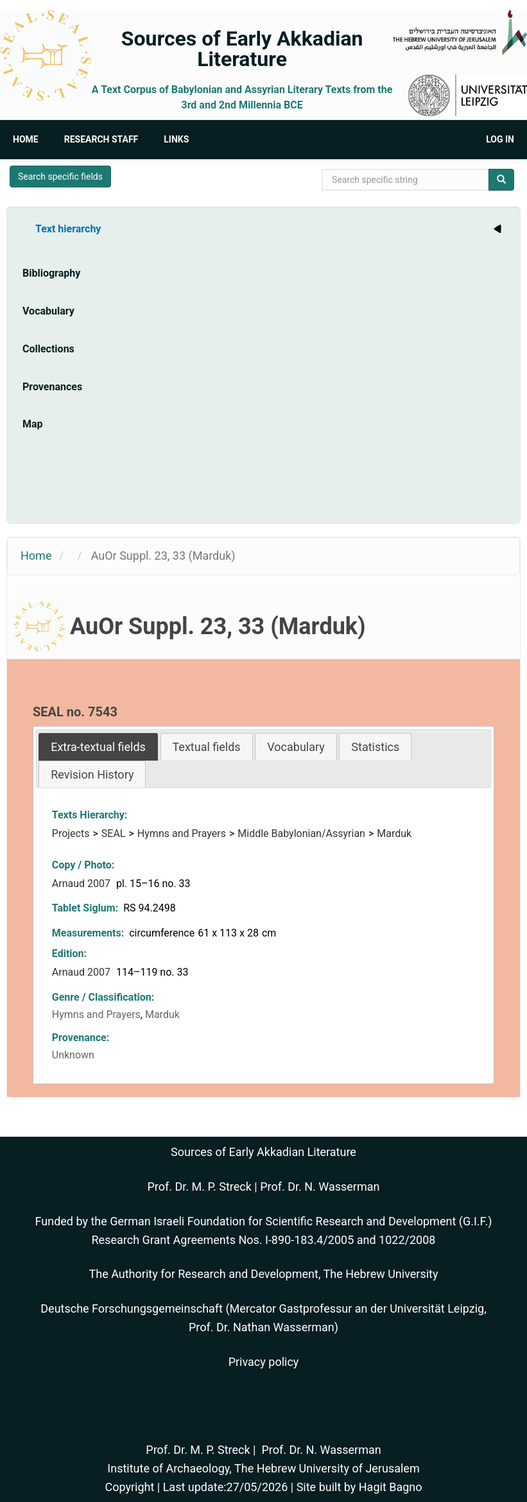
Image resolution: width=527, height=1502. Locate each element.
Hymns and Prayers (181, 833)
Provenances (52, 387)
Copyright (129, 1487)
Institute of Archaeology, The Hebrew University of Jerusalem (263, 1468)
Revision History (92, 774)
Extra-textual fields (98, 747)
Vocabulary (48, 311)
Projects (71, 833)
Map (32, 424)
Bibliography (51, 273)
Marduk (394, 833)
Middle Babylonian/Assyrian (301, 833)
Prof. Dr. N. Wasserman (319, 1186)
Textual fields (207, 747)
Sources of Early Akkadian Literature (242, 48)
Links (176, 139)
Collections (48, 349)
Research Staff (101, 139)
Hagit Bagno (390, 1487)
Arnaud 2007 (82, 883)
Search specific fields (60, 176)
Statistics (375, 747)
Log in (500, 139)
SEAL (113, 833)
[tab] (98, 747)
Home (26, 139)
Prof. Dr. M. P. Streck (200, 1186)
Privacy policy (264, 1361)
